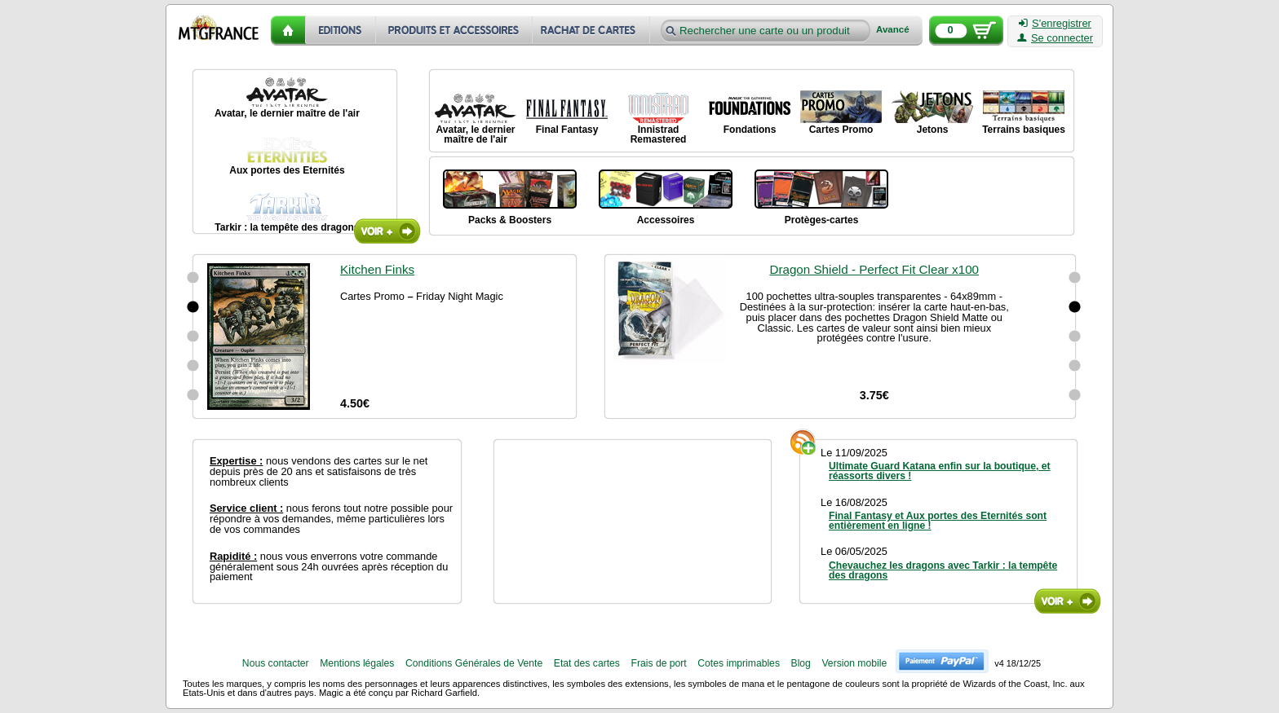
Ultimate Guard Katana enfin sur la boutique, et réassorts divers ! (940, 471)
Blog (801, 663)
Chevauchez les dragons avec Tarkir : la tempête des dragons (943, 570)
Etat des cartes (587, 663)
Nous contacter (275, 663)
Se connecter (1055, 38)
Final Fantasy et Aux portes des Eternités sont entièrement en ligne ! (938, 520)
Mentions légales (357, 663)
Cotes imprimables (738, 663)
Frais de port (658, 663)
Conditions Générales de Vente (473, 663)
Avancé (892, 29)
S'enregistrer (1055, 23)
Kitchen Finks (377, 269)
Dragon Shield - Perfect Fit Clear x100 (874, 269)
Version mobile (854, 663)
